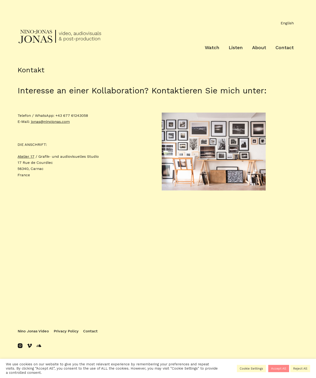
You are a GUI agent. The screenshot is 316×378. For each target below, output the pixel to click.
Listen (236, 47)
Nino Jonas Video (33, 331)
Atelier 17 (26, 156)
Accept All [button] (278, 368)
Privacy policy (66, 331)
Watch (212, 47)
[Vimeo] (29, 345)
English (287, 23)
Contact (285, 47)
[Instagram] (20, 345)
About (259, 47)
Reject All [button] (300, 368)
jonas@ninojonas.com (50, 121)
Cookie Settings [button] (251, 368)
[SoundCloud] (39, 345)
